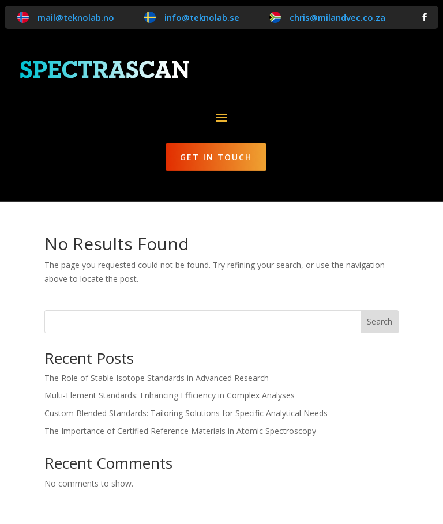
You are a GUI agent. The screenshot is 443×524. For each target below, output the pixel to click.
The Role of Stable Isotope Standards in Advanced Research (156, 377)
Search (379, 321)
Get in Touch (216, 157)
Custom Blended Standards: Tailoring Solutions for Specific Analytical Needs (186, 413)
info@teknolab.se (201, 17)
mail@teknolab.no (75, 17)
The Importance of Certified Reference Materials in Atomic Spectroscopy (180, 430)
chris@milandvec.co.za (337, 17)
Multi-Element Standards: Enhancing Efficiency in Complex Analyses (169, 395)
